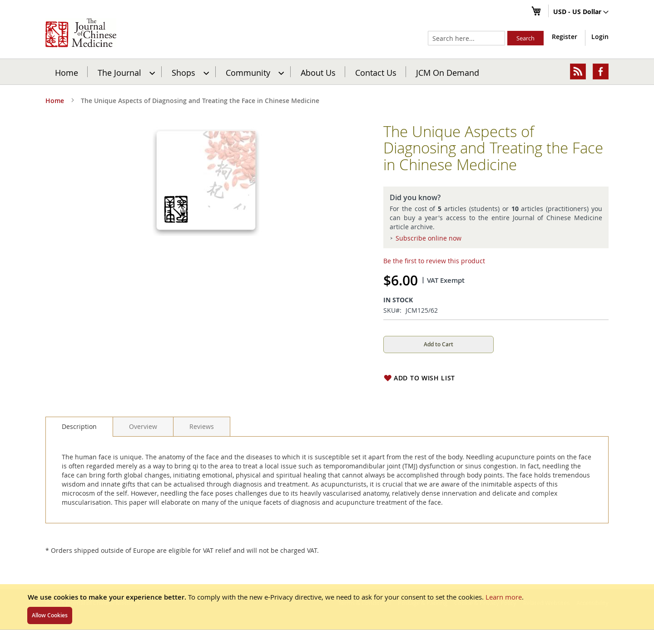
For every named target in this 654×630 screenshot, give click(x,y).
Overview (143, 426)
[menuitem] (125, 71)
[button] (581, 12)
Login (600, 36)
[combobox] (466, 38)
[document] (327, 607)
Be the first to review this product (434, 260)
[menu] (327, 71)
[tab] (79, 427)
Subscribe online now (428, 238)
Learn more (504, 596)
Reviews (201, 426)
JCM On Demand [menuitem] (447, 72)
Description (79, 426)
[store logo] (80, 32)
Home (66, 72)
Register (564, 36)
